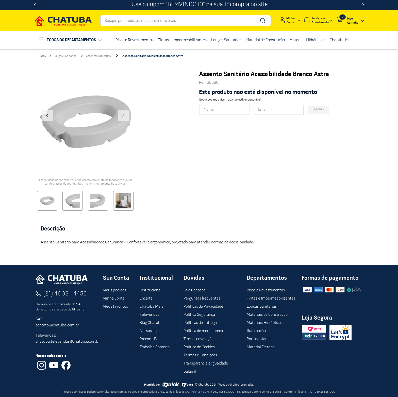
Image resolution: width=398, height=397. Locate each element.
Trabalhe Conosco (155, 347)
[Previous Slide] (34, 5)
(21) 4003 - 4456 (65, 294)
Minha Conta (114, 298)
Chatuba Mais (151, 307)
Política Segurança (199, 315)
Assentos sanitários (98, 56)
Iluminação (256, 331)
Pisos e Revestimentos (266, 290)
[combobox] (185, 20)
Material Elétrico (260, 347)
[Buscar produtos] (262, 20)
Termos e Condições (200, 355)
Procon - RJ (149, 339)
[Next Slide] (363, 5)
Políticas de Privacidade (203, 307)
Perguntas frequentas (202, 298)
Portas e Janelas (260, 339)
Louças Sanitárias (65, 56)
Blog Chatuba (151, 323)
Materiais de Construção (267, 315)
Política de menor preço (203, 331)
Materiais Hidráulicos (265, 323)
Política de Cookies (199, 347)
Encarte (146, 298)
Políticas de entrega (200, 323)
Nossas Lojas (150, 331)
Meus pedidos (114, 290)
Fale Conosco (194, 290)
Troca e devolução (198, 339)
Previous (47, 122)
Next (123, 122)
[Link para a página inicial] (42, 55)
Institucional (150, 290)
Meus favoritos (115, 307)
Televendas (149, 315)
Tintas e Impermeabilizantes (271, 298)
